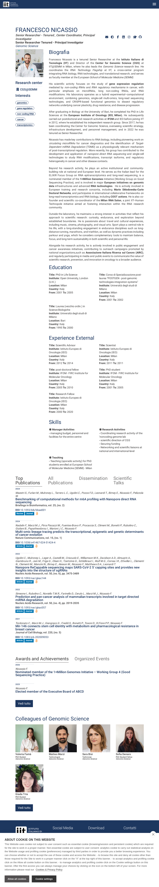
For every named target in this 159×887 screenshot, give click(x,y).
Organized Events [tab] (92, 659)
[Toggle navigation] (154, 4)
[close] (153, 834)
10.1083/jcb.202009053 (32, 637)
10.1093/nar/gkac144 (30, 578)
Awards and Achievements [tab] (42, 659)
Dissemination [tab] (93, 478)
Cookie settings (44, 879)
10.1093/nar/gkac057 (30, 607)
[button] (107, 37)
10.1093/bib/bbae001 (30, 509)
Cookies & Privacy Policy (49, 870)
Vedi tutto (24, 703)
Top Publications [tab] (27, 480)
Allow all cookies (17, 879)
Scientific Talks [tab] (122, 480)
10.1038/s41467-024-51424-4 (35, 542)
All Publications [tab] (60, 480)
